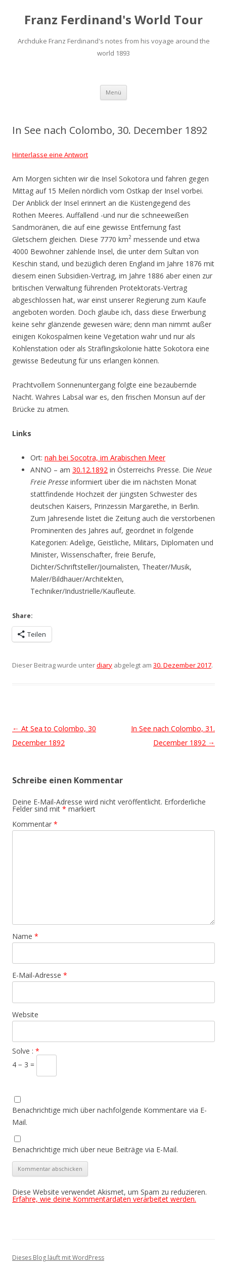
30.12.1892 (90, 470)
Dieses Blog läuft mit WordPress (58, 1257)
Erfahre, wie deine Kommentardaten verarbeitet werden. (104, 1199)
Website (25, 1014)
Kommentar (35, 824)
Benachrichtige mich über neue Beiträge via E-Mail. (95, 1149)
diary (104, 665)
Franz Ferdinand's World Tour (113, 20)
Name (25, 936)
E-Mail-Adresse (39, 975)
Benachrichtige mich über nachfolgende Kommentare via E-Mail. (109, 1116)
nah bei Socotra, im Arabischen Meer (104, 457)
